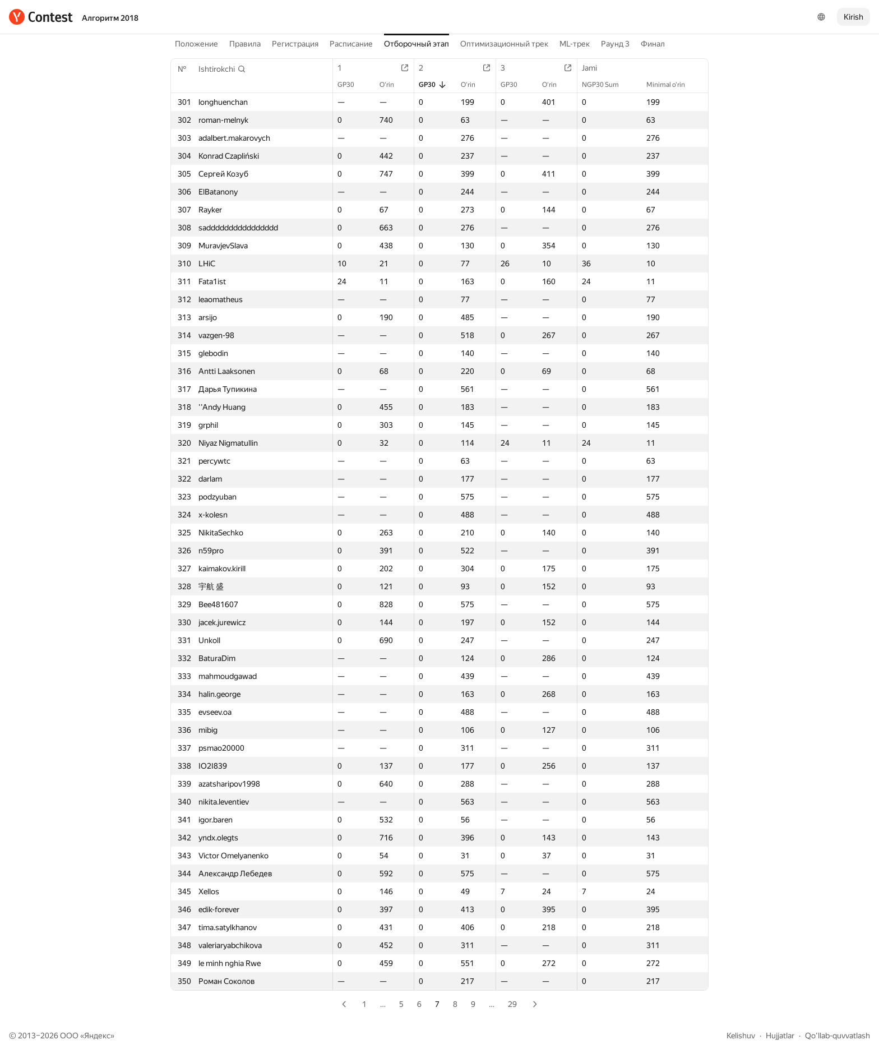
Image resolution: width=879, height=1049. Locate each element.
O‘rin (392, 84)
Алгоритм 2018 (110, 17)
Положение (196, 43)
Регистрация (295, 43)
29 (512, 1004)
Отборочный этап (416, 43)
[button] (222, 68)
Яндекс (97, 1035)
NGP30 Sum (606, 84)
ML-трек (574, 43)
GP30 (351, 84)
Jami (595, 67)
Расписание (351, 43)
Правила (245, 43)
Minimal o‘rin (671, 84)
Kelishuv (741, 1035)
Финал (653, 43)
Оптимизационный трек (504, 43)
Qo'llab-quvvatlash (837, 1035)
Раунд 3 (615, 43)
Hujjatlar (780, 1035)
